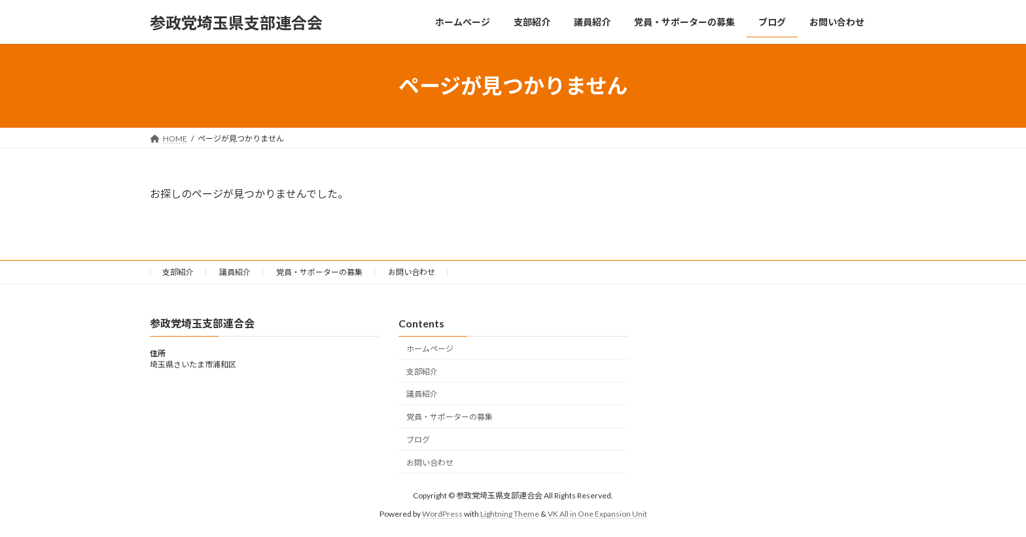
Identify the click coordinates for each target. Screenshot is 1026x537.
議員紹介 (235, 272)
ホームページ (429, 349)
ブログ (418, 440)
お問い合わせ (411, 272)
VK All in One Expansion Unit (597, 514)
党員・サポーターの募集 (319, 272)
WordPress (442, 514)
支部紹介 (178, 272)
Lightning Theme (509, 514)
